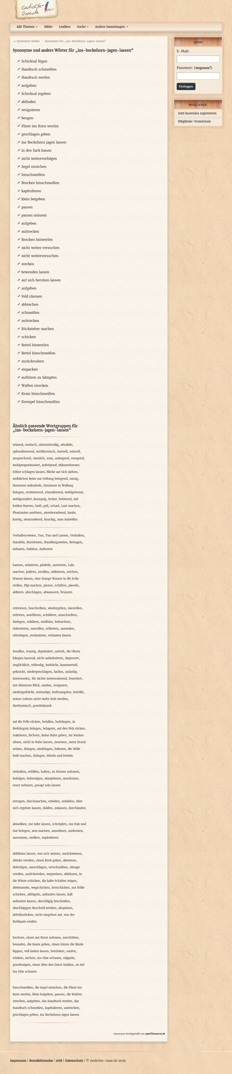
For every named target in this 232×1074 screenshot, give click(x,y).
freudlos (18, 651)
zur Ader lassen (39, 824)
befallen (47, 722)
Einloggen (186, 86)
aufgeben (28, 85)
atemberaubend (55, 513)
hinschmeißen (33, 175)
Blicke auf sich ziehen (62, 472)
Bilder (48, 27)
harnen (18, 565)
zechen (30, 958)
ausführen (33, 615)
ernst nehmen (23, 785)
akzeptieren (53, 778)
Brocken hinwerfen (37, 240)
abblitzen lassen (24, 854)
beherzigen (35, 778)
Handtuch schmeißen (38, 69)
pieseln (73, 585)
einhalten (19, 772)
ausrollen (37, 628)
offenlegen (20, 635)
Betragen (75, 542)
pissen (48, 585)
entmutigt (43, 692)
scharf (54, 506)
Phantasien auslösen (27, 513)
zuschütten (70, 937)
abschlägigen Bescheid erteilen (34, 908)
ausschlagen (38, 867)
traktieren (20, 735)
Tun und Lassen (56, 535)
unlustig (71, 672)
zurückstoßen (35, 874)
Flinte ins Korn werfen (40, 126)
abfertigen (20, 867)
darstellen (75, 608)
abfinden (28, 102)
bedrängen (62, 722)
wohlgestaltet (22, 499)
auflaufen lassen (53, 894)
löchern (34, 735)
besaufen (19, 944)
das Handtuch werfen (57, 1001)
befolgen (19, 778)
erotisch (31, 445)
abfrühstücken (23, 915)
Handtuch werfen (35, 77)
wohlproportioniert (26, 465)
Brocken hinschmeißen (40, 183)
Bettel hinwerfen (35, 345)
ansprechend (22, 458)
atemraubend (33, 519)
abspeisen (65, 908)
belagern (49, 728)
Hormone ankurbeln (27, 485)
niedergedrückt (23, 692)
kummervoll (68, 665)
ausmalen (67, 628)
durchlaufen (77, 808)
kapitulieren (31, 191)
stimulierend (54, 492)
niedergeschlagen (39, 672)
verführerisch (45, 451)
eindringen (44, 749)
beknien (60, 749)
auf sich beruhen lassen (41, 280)
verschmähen (58, 867)
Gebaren (18, 549)
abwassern (51, 592)
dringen (29, 749)
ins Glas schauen (49, 958)
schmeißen (30, 313)
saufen (71, 951)
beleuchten (62, 622)
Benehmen (34, 542)
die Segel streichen (48, 987)
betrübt (78, 692)
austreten (59, 565)
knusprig (40, 499)
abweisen (69, 860)
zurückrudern (32, 361)
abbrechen (29, 304)
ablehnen (70, 874)
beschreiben (37, 608)
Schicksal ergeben (36, 94)
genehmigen (21, 965)
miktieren (58, 572)
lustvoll (62, 451)
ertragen (19, 801)
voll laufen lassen (36, 951)
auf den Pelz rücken (71, 728)
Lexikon (64, 27)
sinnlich (39, 458)
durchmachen (36, 801)
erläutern (52, 628)
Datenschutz (74, 1061)
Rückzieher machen (37, 329)
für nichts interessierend (49, 678)
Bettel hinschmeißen (38, 353)
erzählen (47, 622)
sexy (50, 458)
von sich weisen (48, 854)
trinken (18, 958)
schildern (49, 615)
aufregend (62, 458)
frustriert (75, 678)
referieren (20, 608)
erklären (33, 622)
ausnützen (59, 831)
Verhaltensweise (24, 535)
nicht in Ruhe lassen (37, 742)
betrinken (58, 951)
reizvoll (75, 451)
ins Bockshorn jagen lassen (43, 142)
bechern (18, 937)
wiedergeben (57, 608)
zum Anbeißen (67, 519)
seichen (72, 572)
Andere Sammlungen (111, 27)
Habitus (31, 549)
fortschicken (61, 887)
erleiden (54, 801)
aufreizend (49, 465)
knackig (49, 519)
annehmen (70, 778)
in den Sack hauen (36, 150)
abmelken (19, 824)
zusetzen (60, 742)
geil (45, 506)
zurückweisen (72, 854)
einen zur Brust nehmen (43, 937)
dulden (47, 808)
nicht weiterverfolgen (39, 158)
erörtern (18, 615)
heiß (38, 506)
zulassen (60, 808)
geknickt (19, 672)
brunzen (66, 592)
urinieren (31, 565)
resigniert (60, 685)
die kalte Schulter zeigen (59, 881)
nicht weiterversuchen (39, 256)
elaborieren (21, 628)
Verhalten (77, 535)
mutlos (46, 685)
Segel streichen (33, 167)
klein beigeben (33, 199)
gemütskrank (42, 706)
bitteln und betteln (60, 756)
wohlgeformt (74, 492)
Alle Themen (27, 27)
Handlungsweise (55, 542)
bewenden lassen (35, 272)
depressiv (71, 658)
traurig (31, 651)
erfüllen (33, 772)
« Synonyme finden (26, 41)
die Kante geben (38, 944)
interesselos (21, 678)
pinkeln (45, 565)
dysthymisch (22, 706)
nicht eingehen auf (48, 915)
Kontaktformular (41, 1061)
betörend (65, 499)
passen (27, 207)
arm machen (41, 831)
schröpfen (59, 824)
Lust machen (70, 506)
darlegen (19, 622)
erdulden (68, 801)
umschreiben (67, 615)
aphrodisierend (23, 451)
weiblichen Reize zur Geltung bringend (40, 479)
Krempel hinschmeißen (40, 402)
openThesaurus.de (155, 1033)
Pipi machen (33, 585)
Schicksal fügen (34, 61)
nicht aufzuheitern (50, 658)
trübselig (37, 665)
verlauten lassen (59, 635)
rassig (74, 479)
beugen (27, 118)
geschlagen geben (35, 134)
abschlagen (34, 592)
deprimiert (45, 651)
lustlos (58, 672)
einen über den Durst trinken (53, 965)
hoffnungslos (61, 692)
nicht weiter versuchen (40, 248)
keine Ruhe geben (54, 735)
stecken (27, 264)
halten (45, 772)
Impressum (18, 1061)
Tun (41, 535)
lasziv (71, 513)
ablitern (18, 592)
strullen (43, 572)
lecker (52, 499)
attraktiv (66, 445)
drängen (39, 756)
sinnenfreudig (49, 445)
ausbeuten (75, 831)
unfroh (60, 651)
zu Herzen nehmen (65, 772)
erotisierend (34, 492)
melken (34, 838)
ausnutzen (20, 838)
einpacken (29, 369)
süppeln (68, 958)
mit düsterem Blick (26, 685)
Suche (83, 27)
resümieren (38, 635)
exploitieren (50, 838)
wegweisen (54, 874)
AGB (59, 1061)
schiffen (60, 585)
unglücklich (21, 665)
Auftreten (46, 549)
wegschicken (40, 887)
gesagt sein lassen (48, 785)
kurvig (17, 519)
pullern (31, 572)
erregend (77, 458)
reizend (18, 445)
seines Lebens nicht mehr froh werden (40, 699)
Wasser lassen (23, 578)
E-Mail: (183, 51)
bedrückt (52, 665)
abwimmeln (21, 887)
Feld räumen (31, 296)
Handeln (19, 542)
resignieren (30, 110)
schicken (28, 337)
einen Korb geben (48, 860)
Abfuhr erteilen (23, 860)
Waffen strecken (34, 385)
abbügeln (33, 894)
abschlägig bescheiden (54, 901)
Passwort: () (194, 68)
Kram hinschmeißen (38, 394)
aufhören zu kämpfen (39, 377)
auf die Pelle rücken (26, 722)
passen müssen (34, 215)
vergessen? (203, 68)
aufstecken (30, 231)
